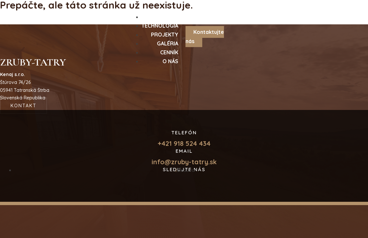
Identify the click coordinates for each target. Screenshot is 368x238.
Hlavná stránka (30, 18)
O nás (170, 61)
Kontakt (24, 106)
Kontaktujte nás (204, 36)
